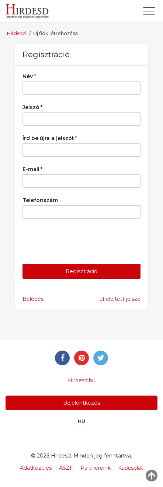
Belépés (33, 299)
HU (81, 421)
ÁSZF (66, 468)
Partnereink (95, 468)
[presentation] (78, 242)
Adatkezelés (36, 468)
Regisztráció (81, 271)
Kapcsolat (130, 468)
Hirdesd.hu (82, 380)
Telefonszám (40, 200)
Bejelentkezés (81, 403)
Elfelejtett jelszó (120, 299)
